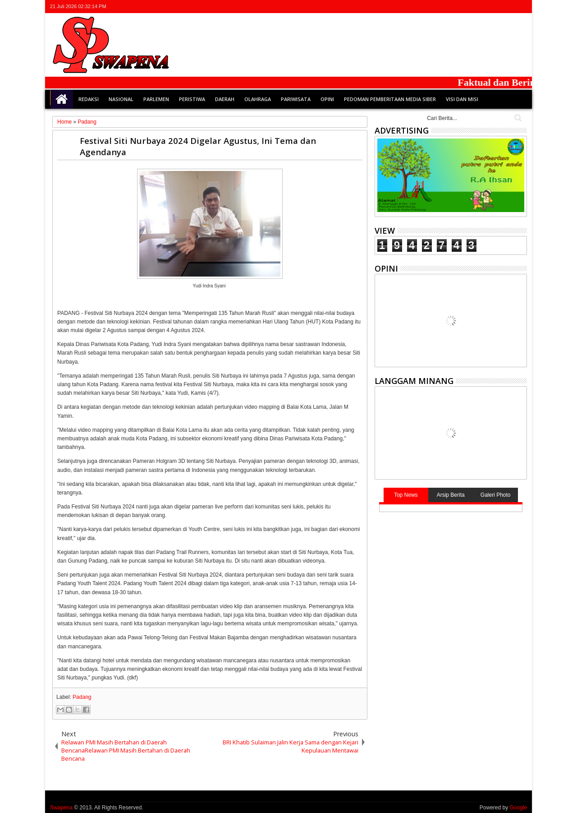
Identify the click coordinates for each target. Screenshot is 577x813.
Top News (406, 495)
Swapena (61, 807)
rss (509, 6)
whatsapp (521, 6)
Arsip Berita (451, 495)
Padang (82, 697)
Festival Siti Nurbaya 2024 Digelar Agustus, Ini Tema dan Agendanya (198, 146)
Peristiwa (192, 99)
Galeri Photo (496, 495)
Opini (327, 99)
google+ (498, 6)
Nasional (121, 99)
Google (518, 807)
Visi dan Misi (462, 99)
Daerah (224, 99)
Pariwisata (296, 99)
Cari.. (517, 118)
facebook (486, 6)
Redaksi (88, 99)
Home (61, 99)
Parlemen (156, 99)
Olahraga (257, 99)
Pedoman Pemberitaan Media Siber (390, 99)
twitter (474, 6)
